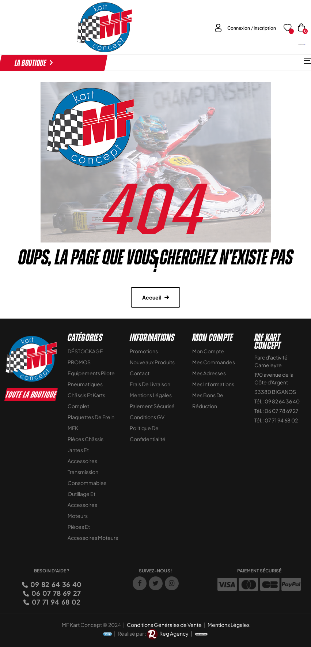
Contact (139, 373)
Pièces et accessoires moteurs (93, 532)
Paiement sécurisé (152, 406)
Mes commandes (213, 362)
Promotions (144, 351)
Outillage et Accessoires (82, 499)
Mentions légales (151, 395)
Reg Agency (174, 633)
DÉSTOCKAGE (85, 351)
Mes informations (213, 384)
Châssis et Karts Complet (86, 400)
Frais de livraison (150, 384)
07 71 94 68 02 (55, 602)
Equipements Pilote (91, 373)
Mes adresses (209, 373)
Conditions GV (147, 417)
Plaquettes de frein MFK (91, 422)
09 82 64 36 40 (55, 584)
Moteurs (78, 515)
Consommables (87, 482)
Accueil (152, 297)
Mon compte (208, 351)
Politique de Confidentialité (148, 433)
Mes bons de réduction (207, 400)
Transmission (83, 472)
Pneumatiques (85, 384)
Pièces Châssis (85, 439)
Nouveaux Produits (152, 362)
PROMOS (79, 362)
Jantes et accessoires (82, 455)
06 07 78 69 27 (55, 593)
